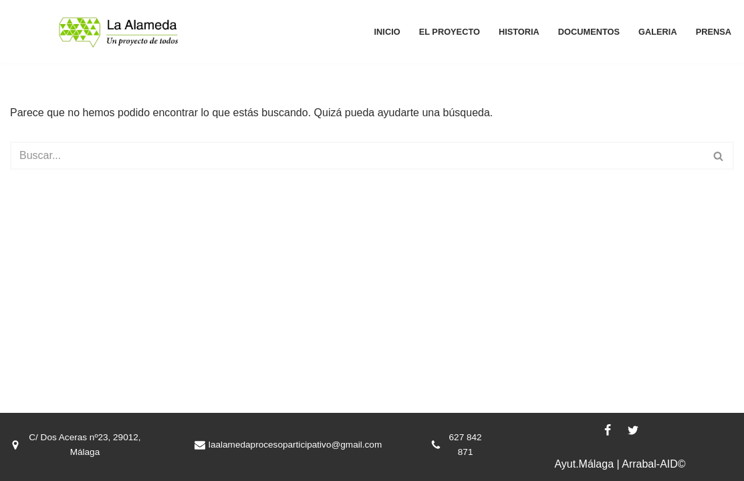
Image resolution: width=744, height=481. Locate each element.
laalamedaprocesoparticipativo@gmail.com (295, 445)
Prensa (713, 32)
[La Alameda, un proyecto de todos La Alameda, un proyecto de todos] (118, 31)
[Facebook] (607, 430)
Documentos (589, 32)
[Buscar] (357, 156)
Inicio (387, 32)
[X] (633, 430)
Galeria (657, 32)
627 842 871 (465, 444)
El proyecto (449, 32)
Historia (519, 32)
